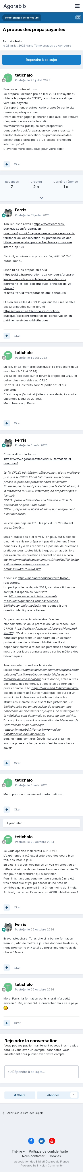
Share (19, 1095)
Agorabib (14, 6)
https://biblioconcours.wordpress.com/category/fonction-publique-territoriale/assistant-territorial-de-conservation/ (41, 674)
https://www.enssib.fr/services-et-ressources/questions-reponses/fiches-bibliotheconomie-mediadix (31, 600)
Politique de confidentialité (48, 1151)
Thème (18, 1151)
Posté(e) (32, 80)
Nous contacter (33, 1156)
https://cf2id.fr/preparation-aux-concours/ (36, 292)
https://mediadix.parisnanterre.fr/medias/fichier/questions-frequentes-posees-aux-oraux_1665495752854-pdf (41, 564)
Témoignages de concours (52, 45)
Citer (17, 164)
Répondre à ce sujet (41, 60)
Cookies (55, 1156)
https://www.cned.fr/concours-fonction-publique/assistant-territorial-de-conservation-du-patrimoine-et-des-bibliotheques (38, 315)
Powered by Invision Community (42, 1165)
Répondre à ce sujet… (26, 1072)
